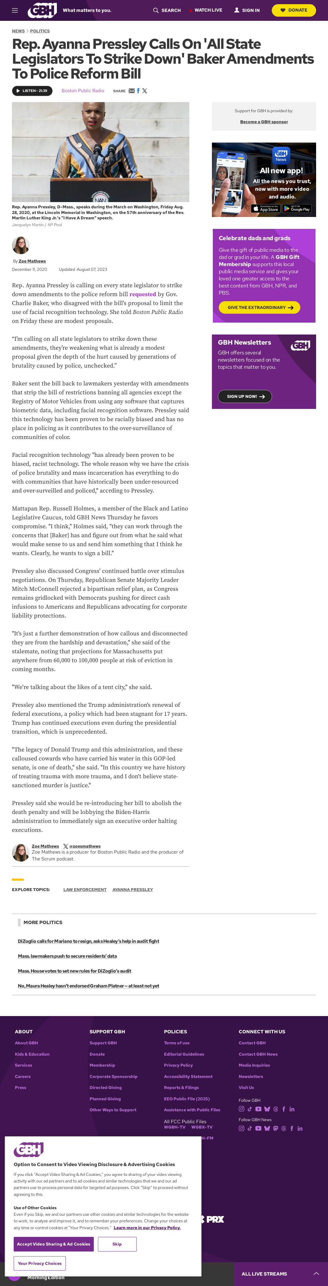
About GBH (26, 1043)
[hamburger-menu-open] (17, 10)
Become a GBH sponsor (264, 121)
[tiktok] (249, 1108)
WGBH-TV (174, 1127)
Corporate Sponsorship (114, 1076)
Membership (102, 1065)
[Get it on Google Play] (297, 208)
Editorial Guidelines (184, 1054)
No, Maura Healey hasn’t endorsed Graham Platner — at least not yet (88, 986)
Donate (293, 10)
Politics (40, 31)
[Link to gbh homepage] (42, 10)
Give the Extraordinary (257, 307)
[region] (103, 1206)
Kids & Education (32, 1054)
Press (20, 1087)
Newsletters (251, 1076)
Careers (23, 1076)
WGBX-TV (202, 1127)
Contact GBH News (258, 1054)
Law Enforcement (85, 889)
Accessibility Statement (188, 1076)
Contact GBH (252, 1043)
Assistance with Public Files (192, 1109)
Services (23, 1065)
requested (143, 294)
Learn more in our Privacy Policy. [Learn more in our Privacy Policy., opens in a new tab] (147, 1227)
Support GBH (103, 1043)
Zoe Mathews (32, 260)
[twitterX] (85, 846)
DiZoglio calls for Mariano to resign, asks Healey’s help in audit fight (88, 941)
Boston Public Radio (83, 90)
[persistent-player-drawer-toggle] (281, 1274)
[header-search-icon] (166, 10)
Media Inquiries (254, 1065)
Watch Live (208, 10)
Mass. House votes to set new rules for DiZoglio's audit (74, 971)
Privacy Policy (178, 1065)
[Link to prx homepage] (210, 1219)
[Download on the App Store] (265, 208)
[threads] (275, 1108)
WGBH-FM (202, 1138)
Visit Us (246, 1087)
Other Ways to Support (113, 1109)
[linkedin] (292, 1108)
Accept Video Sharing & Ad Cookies (53, 1244)
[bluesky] (267, 1108)
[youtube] (258, 1108)
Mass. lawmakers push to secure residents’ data (67, 956)
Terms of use (177, 1043)
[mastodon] (275, 1128)
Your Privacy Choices (40, 1263)
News (18, 31)
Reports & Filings (181, 1087)
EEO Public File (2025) (187, 1098)
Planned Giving (105, 1098)
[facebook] (283, 1108)
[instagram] (242, 1108)
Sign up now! (242, 396)
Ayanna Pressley (133, 889)
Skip (117, 1244)
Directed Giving (106, 1087)
